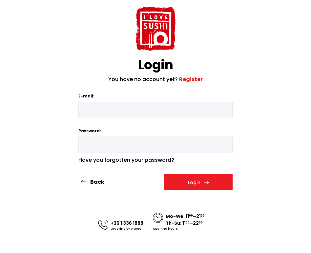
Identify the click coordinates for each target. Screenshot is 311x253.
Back (92, 182)
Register (191, 79)
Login (198, 182)
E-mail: (86, 96)
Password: (89, 131)
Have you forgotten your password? (126, 160)
